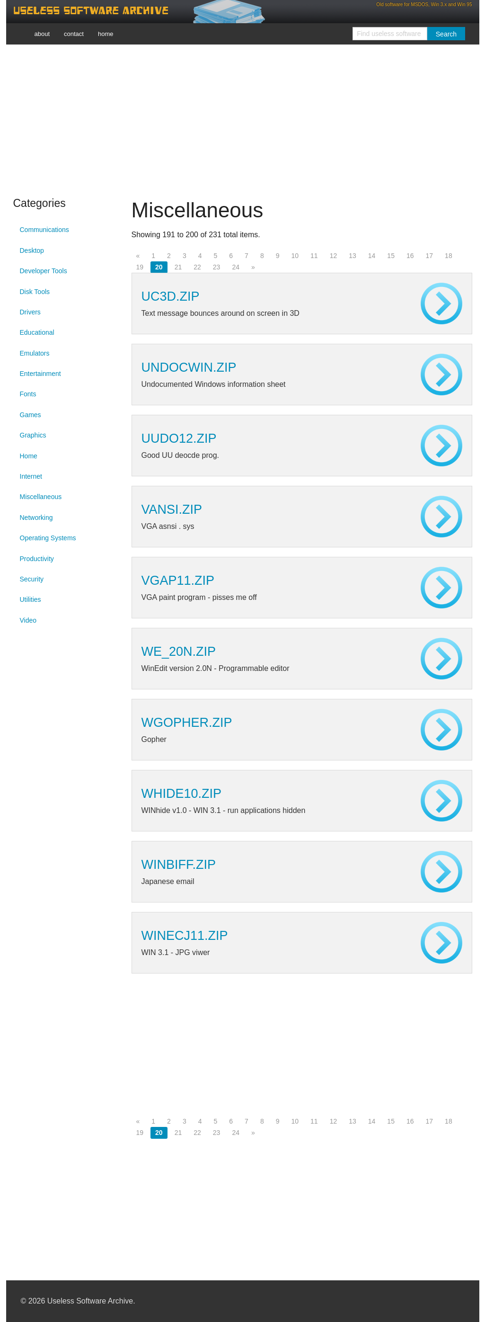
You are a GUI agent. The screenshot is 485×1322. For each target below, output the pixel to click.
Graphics (33, 435)
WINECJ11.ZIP (184, 936)
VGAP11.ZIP (178, 580)
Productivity (37, 559)
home (106, 33)
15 (391, 255)
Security (32, 579)
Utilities (30, 599)
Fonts (28, 394)
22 (197, 267)
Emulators (35, 353)
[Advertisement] (242, 118)
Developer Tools (43, 271)
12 (333, 255)
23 (216, 267)
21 (178, 267)
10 (295, 255)
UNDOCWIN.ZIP (189, 367)
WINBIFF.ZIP (178, 865)
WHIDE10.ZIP (181, 793)
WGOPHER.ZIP (186, 722)
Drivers (30, 312)
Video (28, 620)
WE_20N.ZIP (178, 651)
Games (30, 415)
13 (352, 255)
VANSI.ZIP (172, 509)
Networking (36, 517)
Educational (37, 332)
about (42, 33)
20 (159, 267)
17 (429, 255)
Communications (44, 229)
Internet (31, 476)
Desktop (32, 250)
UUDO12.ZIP (179, 438)
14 (372, 255)
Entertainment (40, 373)
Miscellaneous (41, 496)
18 (448, 255)
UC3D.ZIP (170, 296)
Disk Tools (35, 291)
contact (74, 33)
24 (235, 267)
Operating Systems (48, 538)
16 (410, 255)
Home (28, 456)
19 (140, 267)
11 (314, 255)
